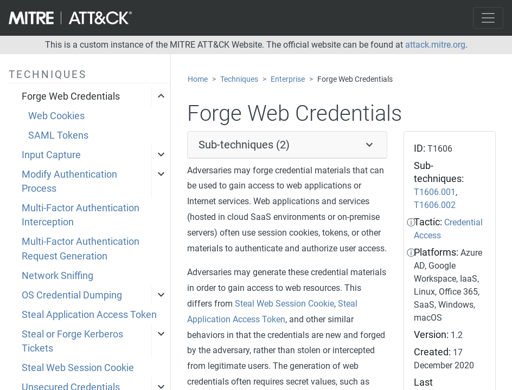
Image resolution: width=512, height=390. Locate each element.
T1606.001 (435, 192)
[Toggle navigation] (488, 18)
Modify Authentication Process (69, 181)
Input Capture (51, 155)
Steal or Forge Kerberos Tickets (72, 341)
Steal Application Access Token (89, 314)
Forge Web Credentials (71, 96)
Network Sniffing (57, 275)
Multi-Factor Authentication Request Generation (80, 248)
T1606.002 (435, 205)
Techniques (239, 79)
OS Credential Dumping (72, 295)
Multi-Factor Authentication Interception (80, 215)
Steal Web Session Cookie (78, 367)
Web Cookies (56, 115)
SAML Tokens (58, 135)
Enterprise (288, 79)
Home (198, 79)
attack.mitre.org (435, 45)
